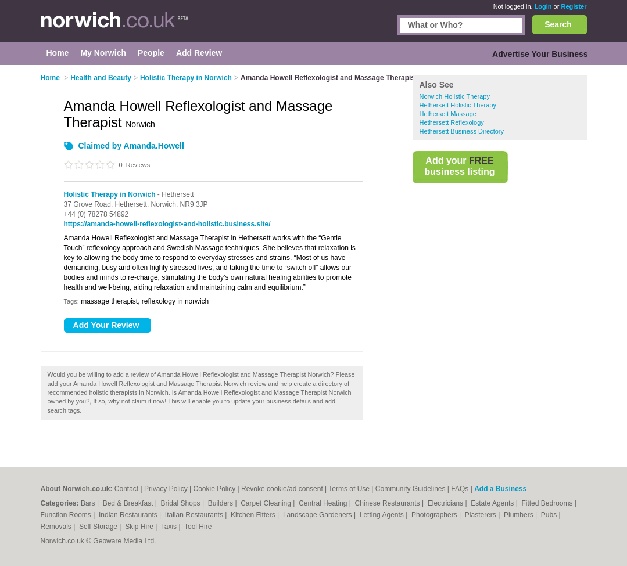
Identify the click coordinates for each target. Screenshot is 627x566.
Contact (126, 489)
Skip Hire (140, 526)
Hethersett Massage (448, 113)
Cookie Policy (214, 489)
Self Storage (99, 526)
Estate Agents (493, 503)
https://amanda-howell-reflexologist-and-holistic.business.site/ (167, 224)
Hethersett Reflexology (452, 122)
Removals (57, 526)
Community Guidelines (410, 489)
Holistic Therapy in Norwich (110, 194)
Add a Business (500, 489)
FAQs (459, 489)
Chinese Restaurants (388, 503)
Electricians (446, 503)
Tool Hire (198, 526)
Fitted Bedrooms (547, 503)
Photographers (435, 515)
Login (543, 6)
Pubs (550, 515)
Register (573, 6)
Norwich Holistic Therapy (455, 96)
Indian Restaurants (129, 515)
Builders (221, 503)
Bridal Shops (181, 503)
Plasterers (481, 515)
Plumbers (519, 515)
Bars (89, 503)
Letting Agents (383, 515)
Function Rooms (67, 515)
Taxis (170, 526)
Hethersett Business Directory (462, 131)
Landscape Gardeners (318, 515)
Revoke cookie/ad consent (282, 489)
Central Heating (324, 503)
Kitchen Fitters (254, 515)
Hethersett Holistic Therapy (458, 105)
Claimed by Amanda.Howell (131, 145)
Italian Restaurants (195, 515)
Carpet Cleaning (267, 503)
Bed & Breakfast (129, 503)
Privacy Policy (166, 489)
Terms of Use (349, 489)
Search (558, 24)
